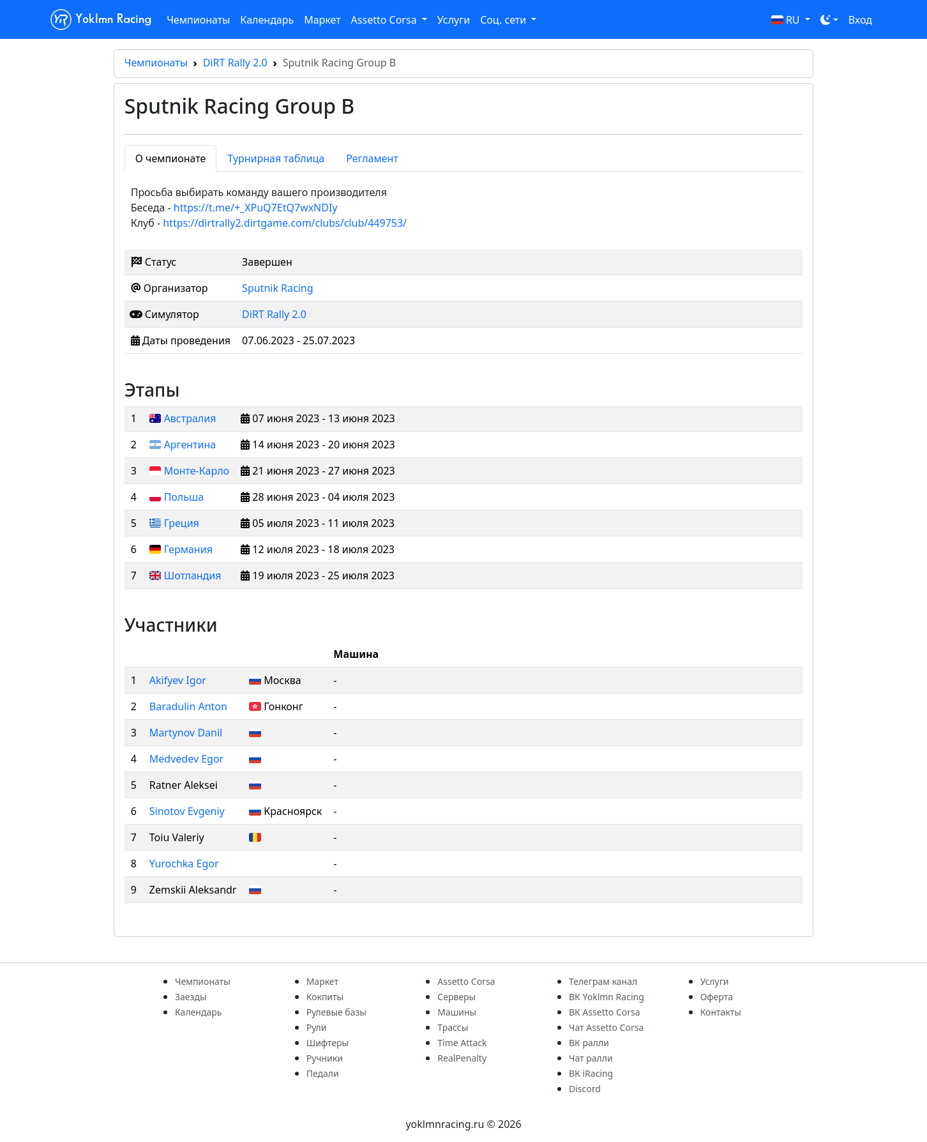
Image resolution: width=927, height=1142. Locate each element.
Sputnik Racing (277, 288)
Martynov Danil (185, 733)
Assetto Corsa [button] (385, 20)
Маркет (322, 20)
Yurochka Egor (184, 863)
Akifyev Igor (177, 680)
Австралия (190, 418)
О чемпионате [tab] (170, 158)
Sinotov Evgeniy (187, 811)
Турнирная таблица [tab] (275, 158)
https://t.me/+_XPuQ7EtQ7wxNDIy (256, 208)
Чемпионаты (198, 20)
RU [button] (787, 20)
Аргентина (190, 445)
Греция (181, 523)
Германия (188, 549)
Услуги (453, 20)
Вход (860, 20)
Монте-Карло (196, 471)
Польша (184, 497)
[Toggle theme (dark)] (829, 20)
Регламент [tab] (372, 158)
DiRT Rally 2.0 (235, 63)
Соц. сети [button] (504, 20)
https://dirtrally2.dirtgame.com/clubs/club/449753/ (285, 223)
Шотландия (193, 575)
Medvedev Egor (186, 759)
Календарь (267, 20)
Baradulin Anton (188, 706)
